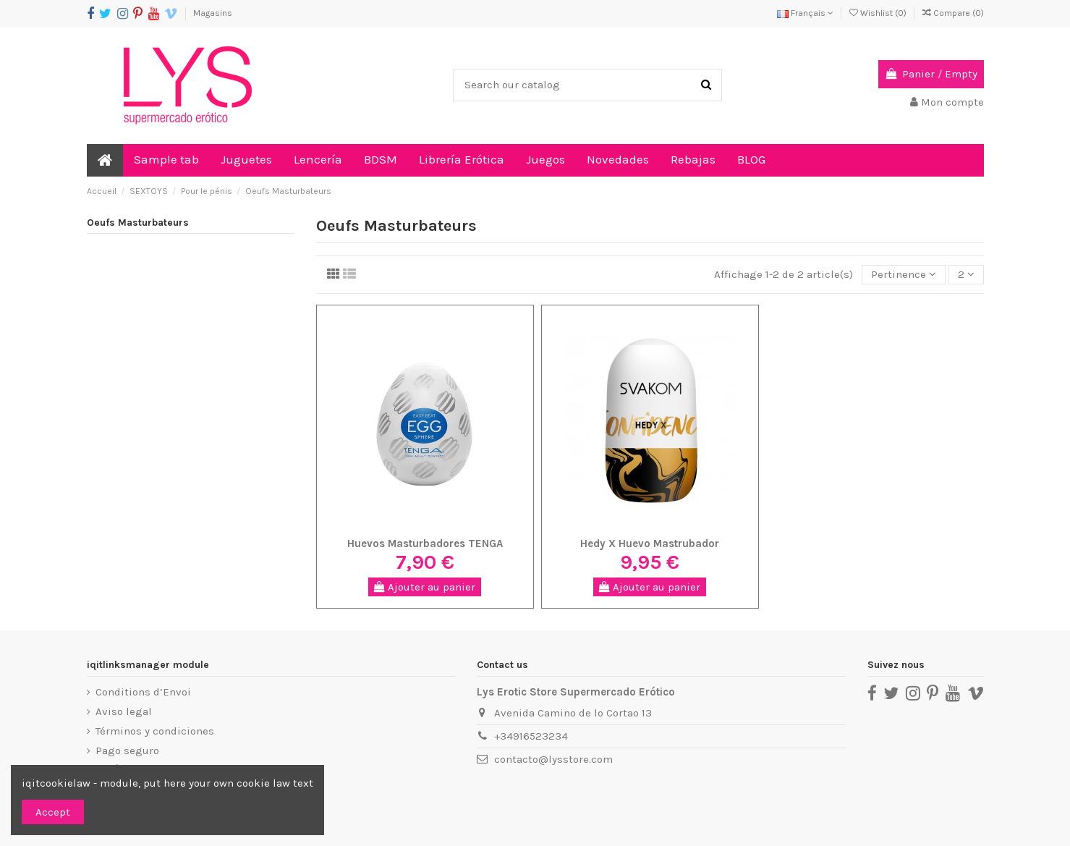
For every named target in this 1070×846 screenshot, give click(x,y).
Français (805, 13)
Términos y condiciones (154, 730)
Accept (52, 811)
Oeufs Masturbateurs (138, 222)
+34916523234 (531, 736)
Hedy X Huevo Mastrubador (649, 543)
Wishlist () (879, 13)
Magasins (212, 13)
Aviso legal (123, 711)
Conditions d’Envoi (143, 691)
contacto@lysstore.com (553, 759)
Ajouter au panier (424, 586)
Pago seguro (127, 750)
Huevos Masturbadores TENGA (425, 543)
